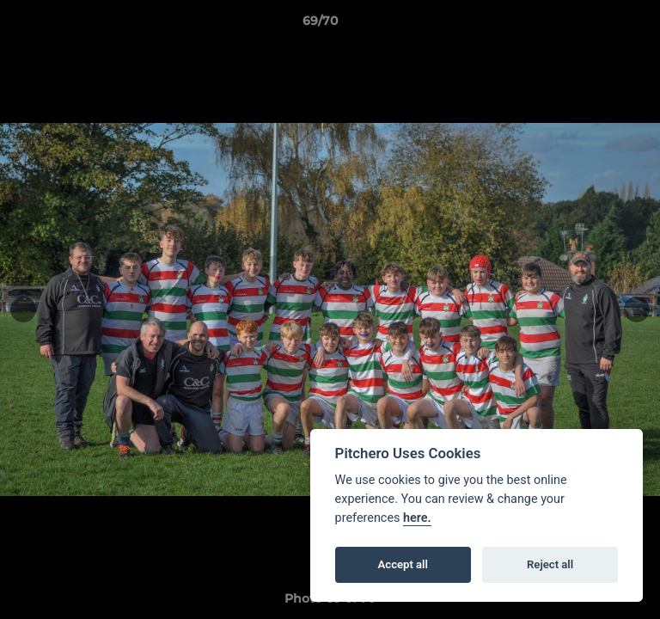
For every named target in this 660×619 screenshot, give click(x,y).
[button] (598, 25)
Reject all (550, 564)
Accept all (403, 564)
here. (417, 518)
